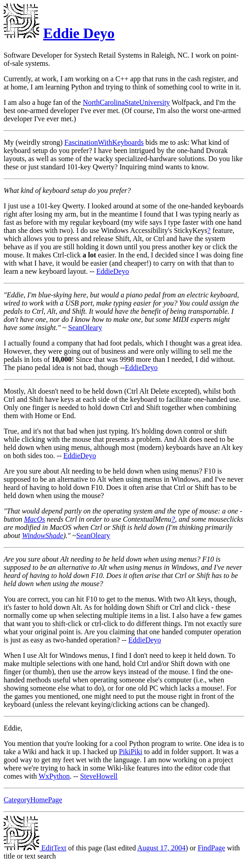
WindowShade (42, 535)
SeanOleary (85, 327)
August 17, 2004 (161, 848)
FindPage (211, 848)
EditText (35, 848)
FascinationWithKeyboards (104, 142)
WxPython (54, 776)
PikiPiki (131, 751)
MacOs (34, 519)
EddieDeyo (112, 271)
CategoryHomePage (33, 800)
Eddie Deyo (78, 33)
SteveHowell (99, 776)
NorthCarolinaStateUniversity (126, 102)
